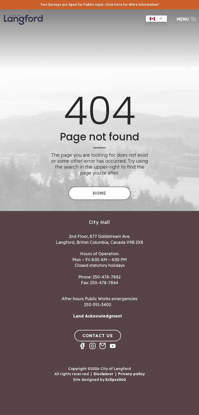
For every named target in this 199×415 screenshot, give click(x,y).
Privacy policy (131, 374)
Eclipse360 (115, 379)
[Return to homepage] (23, 24)
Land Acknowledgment (97, 316)
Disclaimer (103, 374)
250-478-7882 (107, 277)
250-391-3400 (97, 304)
